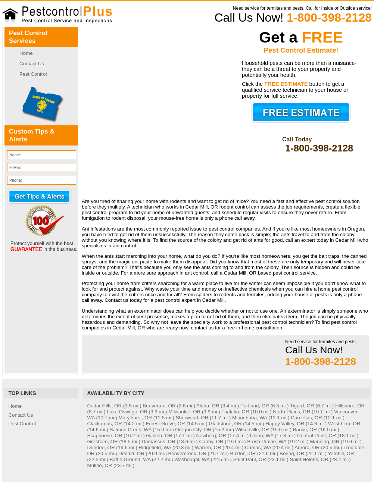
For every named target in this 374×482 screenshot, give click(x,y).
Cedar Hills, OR (104, 406)
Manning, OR (325, 441)
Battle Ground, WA (130, 459)
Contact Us (31, 63)
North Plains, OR (291, 411)
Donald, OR (131, 453)
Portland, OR (254, 406)
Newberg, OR (211, 435)
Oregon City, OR (193, 429)
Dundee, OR (101, 447)
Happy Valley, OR (284, 423)
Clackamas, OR (104, 423)
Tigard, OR (302, 406)
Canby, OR (211, 441)
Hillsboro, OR (350, 406)
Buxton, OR (243, 453)
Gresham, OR (102, 441)
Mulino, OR (99, 465)
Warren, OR (208, 447)
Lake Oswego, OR (127, 411)
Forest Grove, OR (165, 423)
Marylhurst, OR (135, 417)
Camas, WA (258, 447)
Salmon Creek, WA (131, 429)
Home (26, 53)
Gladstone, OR (225, 423)
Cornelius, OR (306, 417)
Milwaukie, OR (184, 411)
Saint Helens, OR (309, 459)
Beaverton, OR (159, 406)
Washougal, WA (191, 459)
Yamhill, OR (341, 453)
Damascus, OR (158, 441)
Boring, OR (292, 453)
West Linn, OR (344, 423)
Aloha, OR (207, 406)
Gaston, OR (159, 435)
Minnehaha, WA (249, 417)
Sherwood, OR (192, 417)
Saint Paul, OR (249, 459)
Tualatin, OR (235, 411)
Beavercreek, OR (187, 453)
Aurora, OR (307, 447)
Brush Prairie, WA (266, 441)
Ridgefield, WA (154, 447)
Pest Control (33, 74)
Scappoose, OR (104, 435)
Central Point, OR (316, 435)
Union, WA (261, 435)
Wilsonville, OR (252, 429)
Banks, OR (305, 429)
